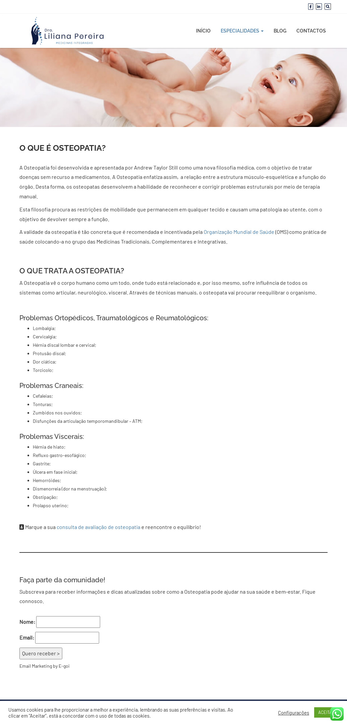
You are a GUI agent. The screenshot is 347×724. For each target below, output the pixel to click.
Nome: (27, 621)
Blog (280, 31)
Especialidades (242, 31)
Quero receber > (41, 653)
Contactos (311, 31)
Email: (26, 637)
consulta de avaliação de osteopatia (98, 527)
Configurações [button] (293, 713)
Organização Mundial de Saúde (239, 231)
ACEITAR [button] (326, 712)
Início (203, 31)
